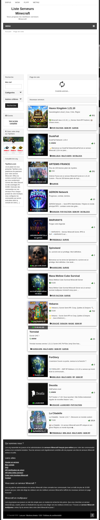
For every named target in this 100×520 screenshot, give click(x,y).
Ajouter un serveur (12, 462)
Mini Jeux (56, 156)
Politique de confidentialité (52, 515)
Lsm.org (22, 515)
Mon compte (9, 465)
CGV (40, 515)
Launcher (65, 405)
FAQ (6, 467)
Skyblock (77, 156)
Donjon (55, 212)
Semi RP (67, 128)
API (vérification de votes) (14, 470)
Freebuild (57, 240)
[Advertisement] (50, 53)
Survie (75, 128)
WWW (53, 143)
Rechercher (11, 105)
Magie (71, 324)
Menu (50, 26)
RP (74, 377)
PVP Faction (57, 128)
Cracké (55, 324)
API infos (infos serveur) (14, 473)
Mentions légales (32, 515)
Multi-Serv (66, 156)
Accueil (8, 32)
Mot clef (8, 82)
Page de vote (18, 32)
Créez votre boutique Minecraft (16, 475)
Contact (8, 478)
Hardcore (57, 268)
